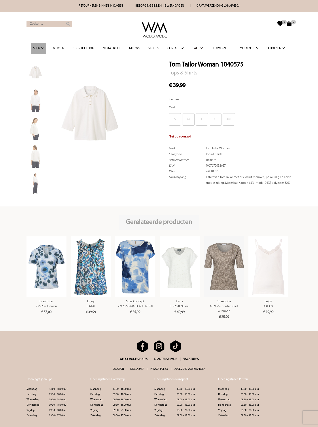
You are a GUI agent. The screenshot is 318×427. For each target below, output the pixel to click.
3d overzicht (221, 48)
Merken (58, 48)
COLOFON (118, 369)
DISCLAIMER (137, 369)
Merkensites (249, 48)
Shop (38, 48)
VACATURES (191, 359)
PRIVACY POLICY (159, 369)
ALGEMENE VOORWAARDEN (189, 369)
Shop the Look (83, 48)
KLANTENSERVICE (165, 359)
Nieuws (134, 48)
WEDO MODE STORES (133, 359)
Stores (153, 48)
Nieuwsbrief (111, 48)
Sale (198, 48)
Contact (175, 48)
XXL (228, 119)
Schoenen (276, 48)
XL (215, 119)
